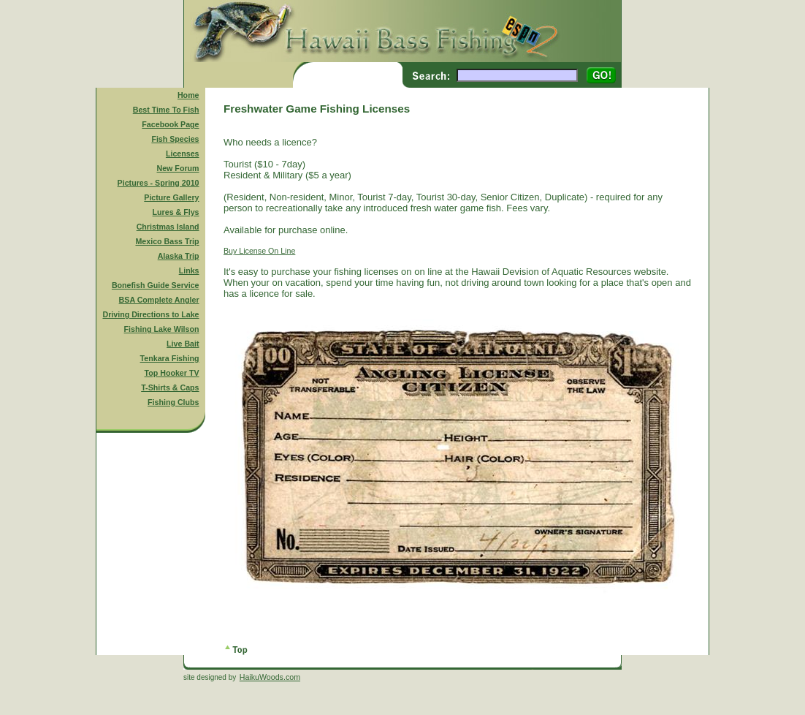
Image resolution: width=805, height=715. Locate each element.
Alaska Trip (178, 255)
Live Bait (183, 343)
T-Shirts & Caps (170, 387)
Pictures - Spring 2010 (158, 182)
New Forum (178, 168)
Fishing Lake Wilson (161, 329)
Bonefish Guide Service (155, 285)
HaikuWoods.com (270, 677)
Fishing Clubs (173, 402)
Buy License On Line (259, 250)
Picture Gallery (171, 197)
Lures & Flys (176, 212)
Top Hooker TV (172, 372)
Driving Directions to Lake (150, 314)
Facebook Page (170, 124)
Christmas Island (168, 226)
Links (189, 270)
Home (188, 95)
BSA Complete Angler (159, 299)
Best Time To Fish (166, 109)
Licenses (182, 153)
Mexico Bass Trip (167, 241)
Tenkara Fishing (169, 358)
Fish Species (175, 139)
